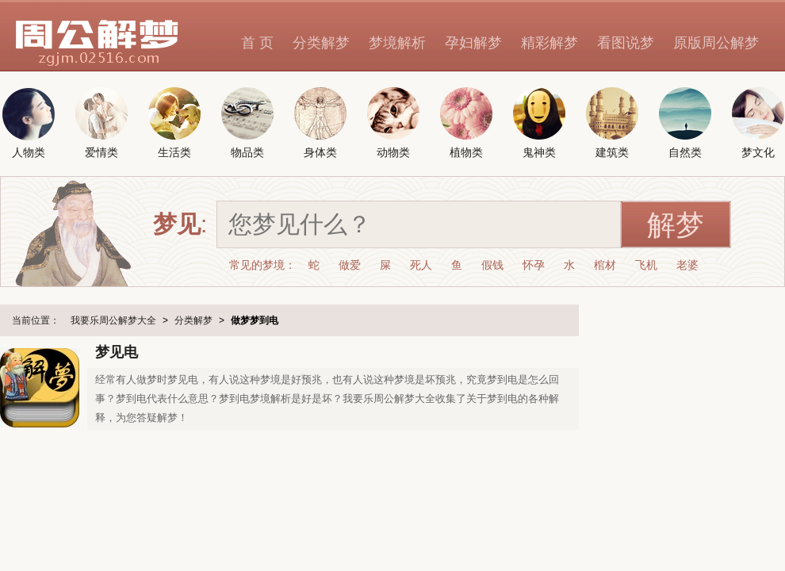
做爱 (350, 265)
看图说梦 (625, 43)
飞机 (646, 265)
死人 (421, 265)
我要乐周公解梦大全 (113, 320)
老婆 (687, 265)
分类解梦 (321, 43)
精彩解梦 (549, 43)
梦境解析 (397, 43)
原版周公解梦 (716, 43)
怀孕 (534, 265)
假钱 (492, 265)
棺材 (605, 265)
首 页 (257, 43)
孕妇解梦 (473, 43)
